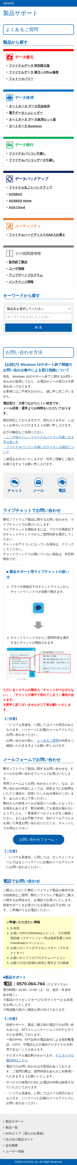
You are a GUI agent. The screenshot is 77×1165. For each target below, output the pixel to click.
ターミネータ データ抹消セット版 (32, 119)
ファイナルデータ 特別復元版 (29, 65)
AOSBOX (15, 194)
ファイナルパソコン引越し (27, 153)
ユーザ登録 (16, 268)
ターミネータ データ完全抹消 (29, 106)
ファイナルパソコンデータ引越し (32, 160)
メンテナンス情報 (21, 281)
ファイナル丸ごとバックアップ (30, 187)
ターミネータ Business (25, 126)
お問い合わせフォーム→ (38, 840)
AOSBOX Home (20, 200)
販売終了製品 (18, 262)
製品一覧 (12, 1127)
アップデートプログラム (26, 275)
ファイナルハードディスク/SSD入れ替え (37, 234)
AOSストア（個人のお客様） (26, 1133)
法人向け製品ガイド (19, 1139)
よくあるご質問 (48, 740)
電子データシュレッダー (26, 112)
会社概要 (12, 1145)
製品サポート (15, 1121)
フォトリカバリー (21, 78)
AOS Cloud (17, 207)
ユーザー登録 (15, 1151)
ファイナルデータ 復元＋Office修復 (34, 72)
